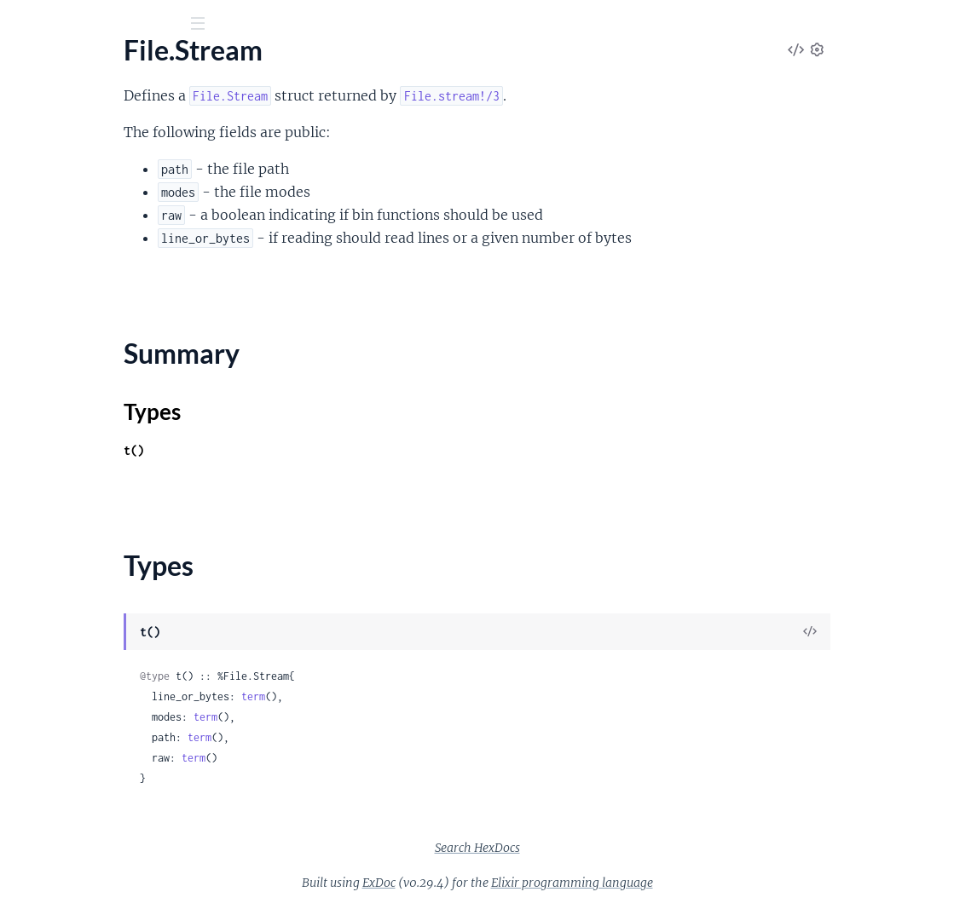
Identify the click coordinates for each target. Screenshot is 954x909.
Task (25, 870)
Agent (31, 617)
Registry (37, 824)
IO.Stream (42, 316)
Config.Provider (59, 686)
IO (20, 270)
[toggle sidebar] (231, 26)
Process (36, 801)
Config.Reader (54, 709)
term (436, 696)
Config (32, 663)
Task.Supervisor (58, 893)
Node (29, 778)
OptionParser (53, 339)
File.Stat (37, 166)
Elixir (90, 67)
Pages (37, 119)
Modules (103, 119)
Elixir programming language (700, 882)
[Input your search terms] (128, 24)
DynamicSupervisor (70, 732)
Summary (56, 218)
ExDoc (506, 882)
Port (26, 385)
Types (45, 239)
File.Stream (45, 189)
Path (27, 362)
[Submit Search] (25, 25)
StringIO (38, 408)
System (34, 431)
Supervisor (44, 847)
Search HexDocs (605, 847)
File (23, 143)
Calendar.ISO (51, 512)
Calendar (39, 489)
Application (47, 640)
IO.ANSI (37, 293)
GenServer (44, 755)
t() (317, 450)
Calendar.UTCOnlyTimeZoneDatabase (121, 558)
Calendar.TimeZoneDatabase (98, 535)
